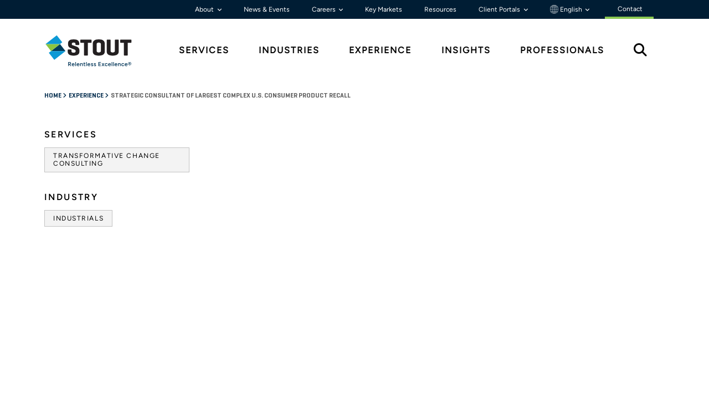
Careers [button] (324, 9)
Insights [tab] (466, 50)
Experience (87, 96)
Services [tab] (204, 50)
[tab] (97, 50)
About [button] (205, 9)
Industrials (78, 218)
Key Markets (383, 9)
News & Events (267, 9)
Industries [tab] (289, 50)
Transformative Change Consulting (106, 159)
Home (53, 96)
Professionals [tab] (562, 50)
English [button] (567, 9)
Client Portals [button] (500, 9)
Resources (440, 9)
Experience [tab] (380, 50)
